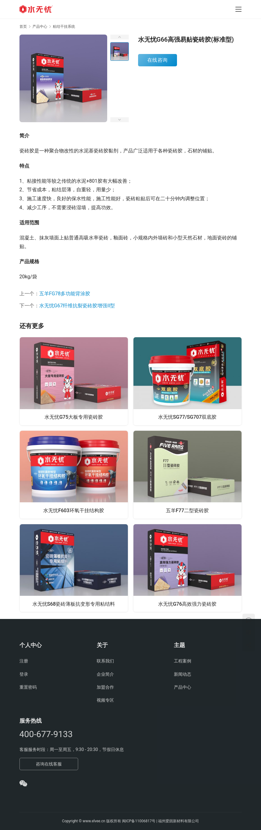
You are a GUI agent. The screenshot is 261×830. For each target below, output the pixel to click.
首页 (23, 26)
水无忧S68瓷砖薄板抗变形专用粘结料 (73, 604)
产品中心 (182, 687)
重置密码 (28, 687)
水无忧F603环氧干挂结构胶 (73, 510)
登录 (23, 674)
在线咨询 (157, 60)
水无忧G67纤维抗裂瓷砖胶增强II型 (77, 306)
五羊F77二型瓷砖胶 (187, 510)
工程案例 (182, 660)
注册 (23, 660)
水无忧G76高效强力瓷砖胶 (187, 604)
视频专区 (105, 700)
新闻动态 (182, 674)
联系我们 (105, 660)
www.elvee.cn (93, 821)
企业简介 (105, 674)
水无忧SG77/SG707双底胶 (187, 416)
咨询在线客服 (49, 764)
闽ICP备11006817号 (139, 821)
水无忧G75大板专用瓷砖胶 (73, 416)
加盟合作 (105, 687)
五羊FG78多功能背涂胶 (65, 294)
